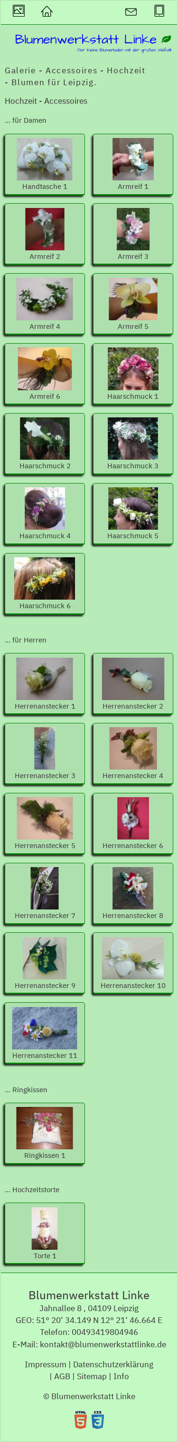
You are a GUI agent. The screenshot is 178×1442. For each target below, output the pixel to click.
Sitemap (92, 1376)
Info (121, 1376)
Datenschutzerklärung (113, 1364)
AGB (62, 1376)
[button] (46, 12)
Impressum (45, 1364)
